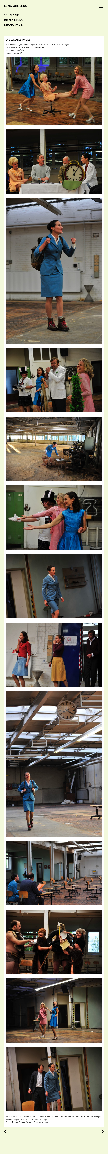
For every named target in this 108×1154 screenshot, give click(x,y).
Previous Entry (6, 1131)
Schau (12, 15)
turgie (13, 24)
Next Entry (102, 1131)
